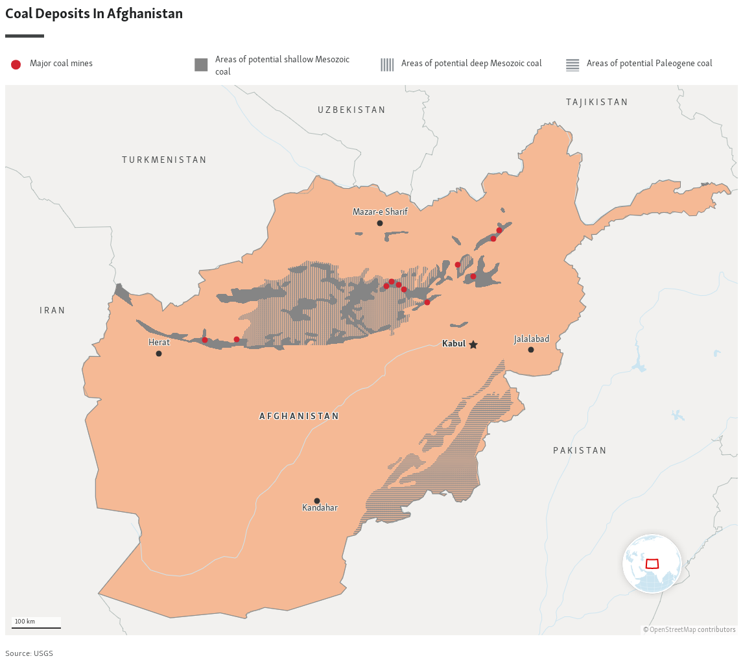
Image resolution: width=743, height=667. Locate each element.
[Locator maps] (371, 332)
